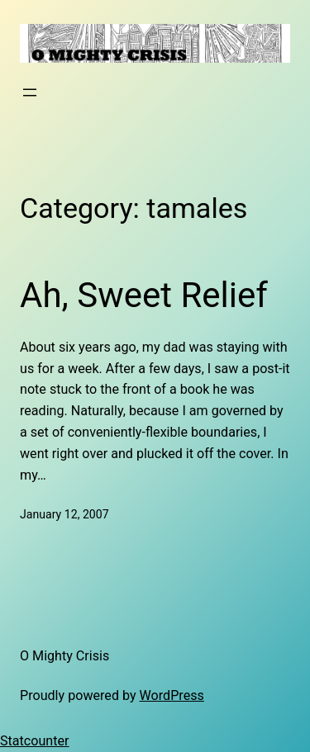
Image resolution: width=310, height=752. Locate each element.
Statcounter (34, 741)
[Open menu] (30, 92)
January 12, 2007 (64, 514)
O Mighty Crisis (64, 656)
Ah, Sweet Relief (144, 295)
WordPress (172, 695)
